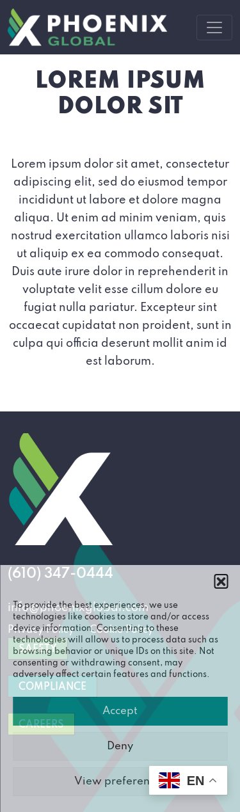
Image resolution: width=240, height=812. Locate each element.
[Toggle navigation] (214, 27)
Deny (120, 746)
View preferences (120, 781)
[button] (220, 581)
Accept (120, 711)
